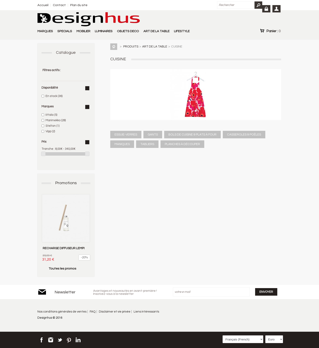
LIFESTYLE (182, 31)
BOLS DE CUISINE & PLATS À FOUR (192, 134)
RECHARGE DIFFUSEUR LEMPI (63, 248)
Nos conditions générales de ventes (61, 311)
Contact (59, 5)
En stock (54, 96)
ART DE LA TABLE (156, 31)
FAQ (93, 311)
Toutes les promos (62, 268)
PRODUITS (130, 46)
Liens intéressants (146, 311)
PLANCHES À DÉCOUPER (182, 144)
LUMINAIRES (104, 31)
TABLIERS (147, 144)
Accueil (42, 5)
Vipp (50, 131)
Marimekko (56, 120)
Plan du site (78, 5)
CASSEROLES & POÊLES (244, 134)
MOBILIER (83, 31)
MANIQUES (122, 144)
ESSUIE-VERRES (126, 134)
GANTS (153, 134)
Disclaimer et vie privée (114, 311)
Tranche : (48, 148)
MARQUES (45, 31)
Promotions (66, 183)
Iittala (51, 114)
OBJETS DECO (128, 31)
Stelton (52, 125)
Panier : (273, 31)
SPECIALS (64, 31)
